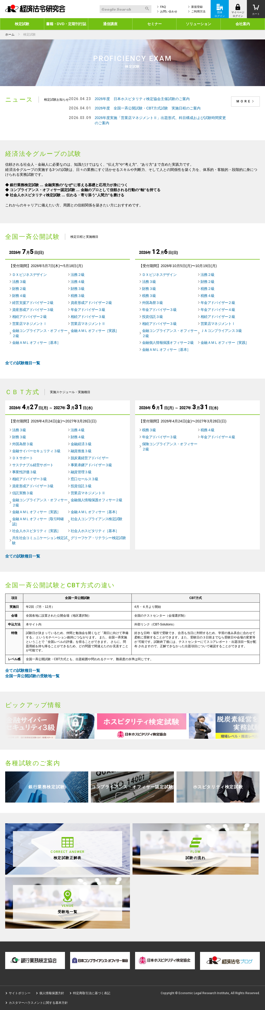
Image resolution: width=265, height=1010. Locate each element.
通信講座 (110, 24)
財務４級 (19, 296)
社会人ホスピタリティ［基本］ (95, 531)
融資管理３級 (81, 472)
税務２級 (207, 289)
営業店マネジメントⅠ (29, 324)
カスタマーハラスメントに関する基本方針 (38, 1003)
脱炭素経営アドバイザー (89, 458)
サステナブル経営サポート (33, 465)
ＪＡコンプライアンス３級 (221, 331)
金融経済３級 (81, 444)
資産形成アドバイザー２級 (91, 303)
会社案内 (242, 24)
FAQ (163, 6)
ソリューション (198, 24)
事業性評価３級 (24, 472)
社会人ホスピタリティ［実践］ (36, 531)
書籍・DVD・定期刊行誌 (66, 24)
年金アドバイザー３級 (88, 310)
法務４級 (77, 282)
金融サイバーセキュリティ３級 (36, 451)
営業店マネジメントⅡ (88, 324)
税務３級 (77, 296)
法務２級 (77, 275)
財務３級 (77, 289)
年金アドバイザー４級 (218, 310)
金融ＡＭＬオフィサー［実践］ (95, 331)
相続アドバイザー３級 (88, 317)
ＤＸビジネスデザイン (29, 275)
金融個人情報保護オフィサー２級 (168, 342)
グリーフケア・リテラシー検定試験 (98, 538)
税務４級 (207, 296)
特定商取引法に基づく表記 (91, 993)
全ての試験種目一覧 (22, 363)
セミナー (154, 24)
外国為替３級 (152, 303)
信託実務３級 (22, 493)
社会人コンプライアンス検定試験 (96, 519)
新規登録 (197, 6)
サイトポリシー (20, 993)
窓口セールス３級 (84, 479)
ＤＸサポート (22, 458)
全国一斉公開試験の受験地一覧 (32, 676)
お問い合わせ (168, 11)
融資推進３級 (81, 451)
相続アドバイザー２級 (29, 317)
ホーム (9, 34)
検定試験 (22, 24)
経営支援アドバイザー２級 (33, 303)
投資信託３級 (152, 317)
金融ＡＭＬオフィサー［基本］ (36, 342)
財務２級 (19, 289)
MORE (246, 101)
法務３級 (19, 282)
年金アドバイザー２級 (218, 303)
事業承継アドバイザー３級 (91, 465)
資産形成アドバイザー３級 (33, 310)
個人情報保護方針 (51, 993)
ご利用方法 (198, 11)
